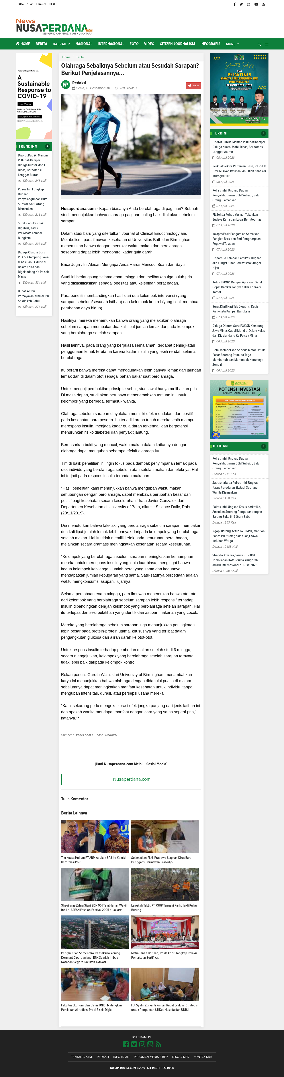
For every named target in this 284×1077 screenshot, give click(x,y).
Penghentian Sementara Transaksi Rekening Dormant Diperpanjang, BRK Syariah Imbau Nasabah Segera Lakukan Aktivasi (90, 957)
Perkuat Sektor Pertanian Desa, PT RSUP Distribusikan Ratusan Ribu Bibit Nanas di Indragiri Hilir (239, 171)
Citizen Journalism (177, 44)
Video (149, 44)
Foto (134, 44)
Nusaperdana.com (132, 779)
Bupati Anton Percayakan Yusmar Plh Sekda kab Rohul (33, 296)
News (30, 4)
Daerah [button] (59, 44)
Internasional (111, 44)
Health (53, 4)
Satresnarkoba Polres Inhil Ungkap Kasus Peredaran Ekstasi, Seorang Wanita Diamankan (235, 487)
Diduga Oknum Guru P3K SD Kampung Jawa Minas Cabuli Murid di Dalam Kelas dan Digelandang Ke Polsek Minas (238, 330)
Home (23, 44)
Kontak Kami (203, 1057)
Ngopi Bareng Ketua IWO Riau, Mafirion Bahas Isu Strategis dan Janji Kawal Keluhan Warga (238, 536)
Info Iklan (121, 1057)
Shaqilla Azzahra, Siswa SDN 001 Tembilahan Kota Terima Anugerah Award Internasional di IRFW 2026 (235, 560)
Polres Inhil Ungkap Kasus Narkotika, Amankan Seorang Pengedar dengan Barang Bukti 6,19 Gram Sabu (237, 511)
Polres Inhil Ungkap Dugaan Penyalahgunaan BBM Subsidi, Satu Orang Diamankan (32, 199)
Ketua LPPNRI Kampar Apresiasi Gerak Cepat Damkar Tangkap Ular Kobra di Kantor (237, 287)
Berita (41, 44)
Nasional (84, 44)
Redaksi (103, 1057)
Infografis (210, 44)
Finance (41, 4)
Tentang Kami (81, 1057)
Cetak (193, 85)
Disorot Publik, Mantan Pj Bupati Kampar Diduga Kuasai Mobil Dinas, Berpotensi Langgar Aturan (33, 165)
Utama (20, 4)
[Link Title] (126, 1044)
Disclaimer (180, 1057)
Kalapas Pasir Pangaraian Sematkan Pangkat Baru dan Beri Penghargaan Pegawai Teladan (236, 238)
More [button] (230, 44)
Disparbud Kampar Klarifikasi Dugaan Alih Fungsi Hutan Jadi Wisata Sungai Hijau (236, 263)
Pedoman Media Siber (151, 1057)
